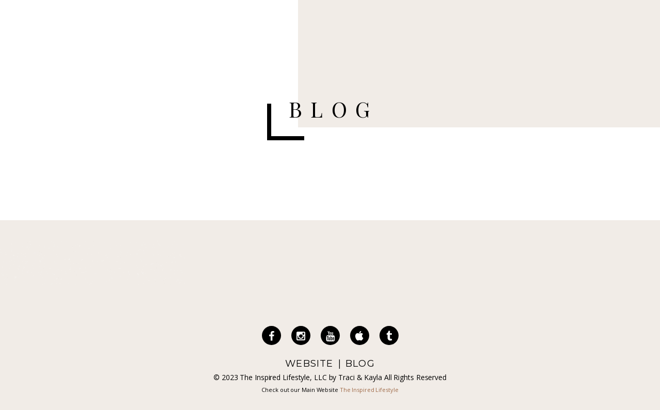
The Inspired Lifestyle (369, 389)
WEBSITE (309, 363)
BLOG (359, 363)
